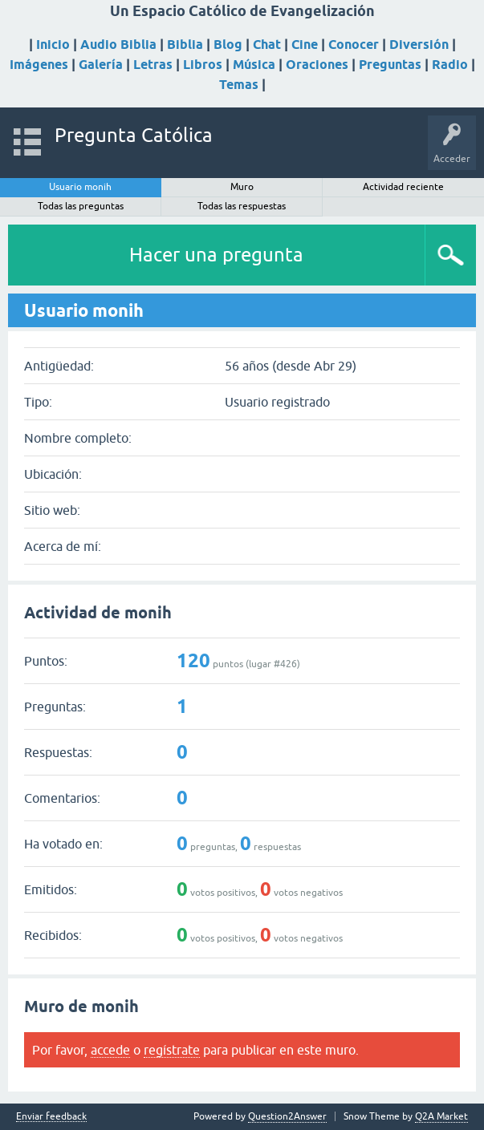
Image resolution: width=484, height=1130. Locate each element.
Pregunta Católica (134, 135)
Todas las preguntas (81, 206)
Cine (304, 44)
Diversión (419, 44)
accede (110, 1050)
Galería (101, 64)
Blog (228, 44)
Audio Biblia (118, 44)
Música (254, 64)
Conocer (353, 44)
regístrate (172, 1050)
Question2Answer (287, 1116)
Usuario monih (80, 186)
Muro (242, 186)
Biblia (185, 44)
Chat (267, 44)
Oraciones (317, 64)
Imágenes (39, 64)
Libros (202, 64)
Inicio (53, 44)
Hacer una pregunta (216, 254)
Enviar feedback (51, 1117)
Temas (238, 84)
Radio (450, 64)
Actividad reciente (403, 186)
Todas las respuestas (241, 206)
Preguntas (390, 64)
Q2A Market (441, 1116)
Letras (153, 64)
